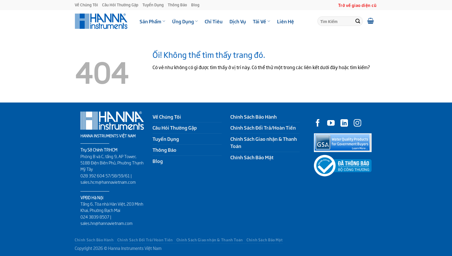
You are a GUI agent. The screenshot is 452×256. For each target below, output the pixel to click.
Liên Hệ (285, 21)
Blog (195, 4)
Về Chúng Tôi (86, 4)
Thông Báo (177, 4)
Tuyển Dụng (153, 4)
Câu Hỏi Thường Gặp (120, 4)
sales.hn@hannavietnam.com (106, 223)
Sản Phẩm (152, 21)
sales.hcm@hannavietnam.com (108, 182)
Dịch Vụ (237, 21)
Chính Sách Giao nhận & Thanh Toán (263, 142)
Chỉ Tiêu (214, 21)
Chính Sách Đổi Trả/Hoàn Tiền (263, 127)
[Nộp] (358, 21)
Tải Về (261, 21)
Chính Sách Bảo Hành (253, 116)
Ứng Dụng (185, 21)
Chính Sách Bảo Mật (252, 157)
